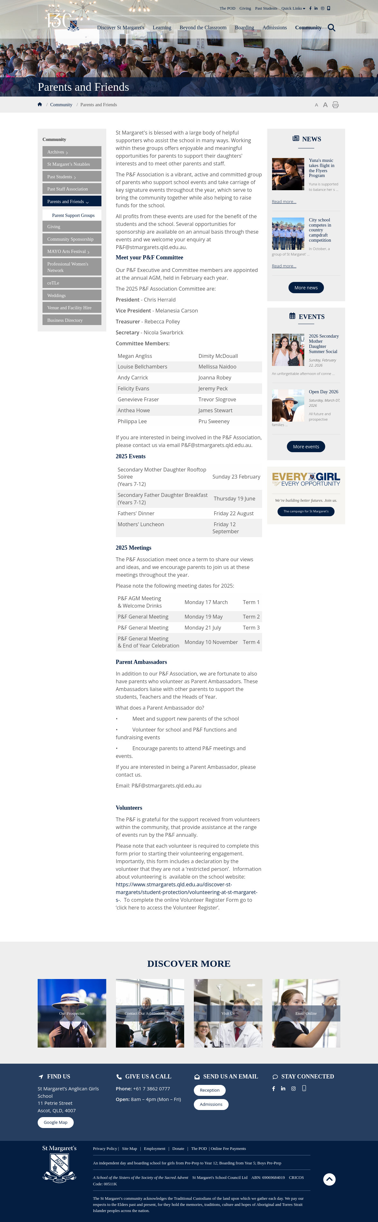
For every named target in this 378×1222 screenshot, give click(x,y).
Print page (335, 105)
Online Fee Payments (228, 1148)
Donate (178, 1148)
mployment (156, 1148)
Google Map (56, 1122)
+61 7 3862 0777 (151, 1088)
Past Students (266, 8)
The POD (227, 8)
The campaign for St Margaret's (306, 511)
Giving (245, 8)
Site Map (129, 1148)
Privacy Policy (105, 1148)
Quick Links (293, 8)
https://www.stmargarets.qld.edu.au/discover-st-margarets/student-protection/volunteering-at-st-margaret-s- (187, 892)
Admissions (211, 1104)
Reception (210, 1090)
